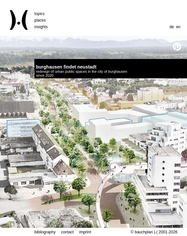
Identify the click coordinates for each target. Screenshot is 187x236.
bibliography (45, 232)
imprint (85, 232)
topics (39, 13)
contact (67, 232)
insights (41, 27)
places (40, 20)
